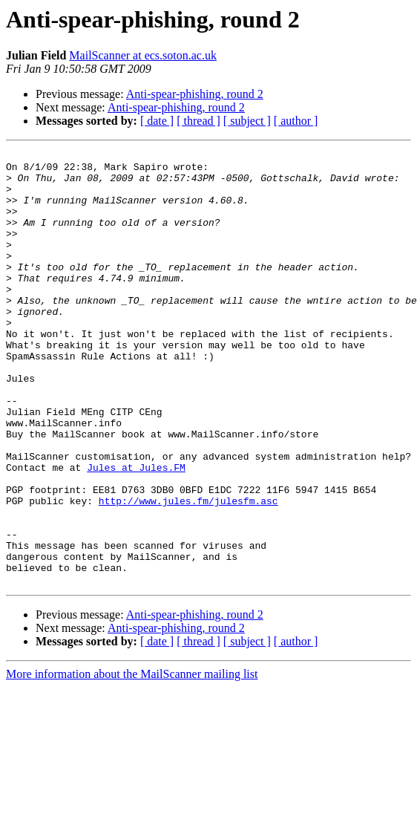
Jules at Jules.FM (136, 531)
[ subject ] (247, 120)
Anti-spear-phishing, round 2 (194, 94)
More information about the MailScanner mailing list (131, 760)
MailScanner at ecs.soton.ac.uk (143, 55)
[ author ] (296, 120)
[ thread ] (198, 120)
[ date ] (157, 120)
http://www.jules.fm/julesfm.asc (188, 571)
